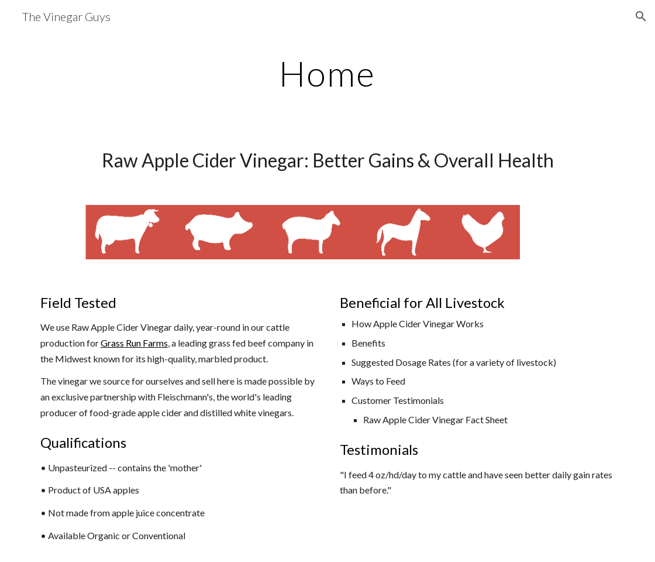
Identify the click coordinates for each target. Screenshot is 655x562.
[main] (327, 73)
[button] (641, 16)
